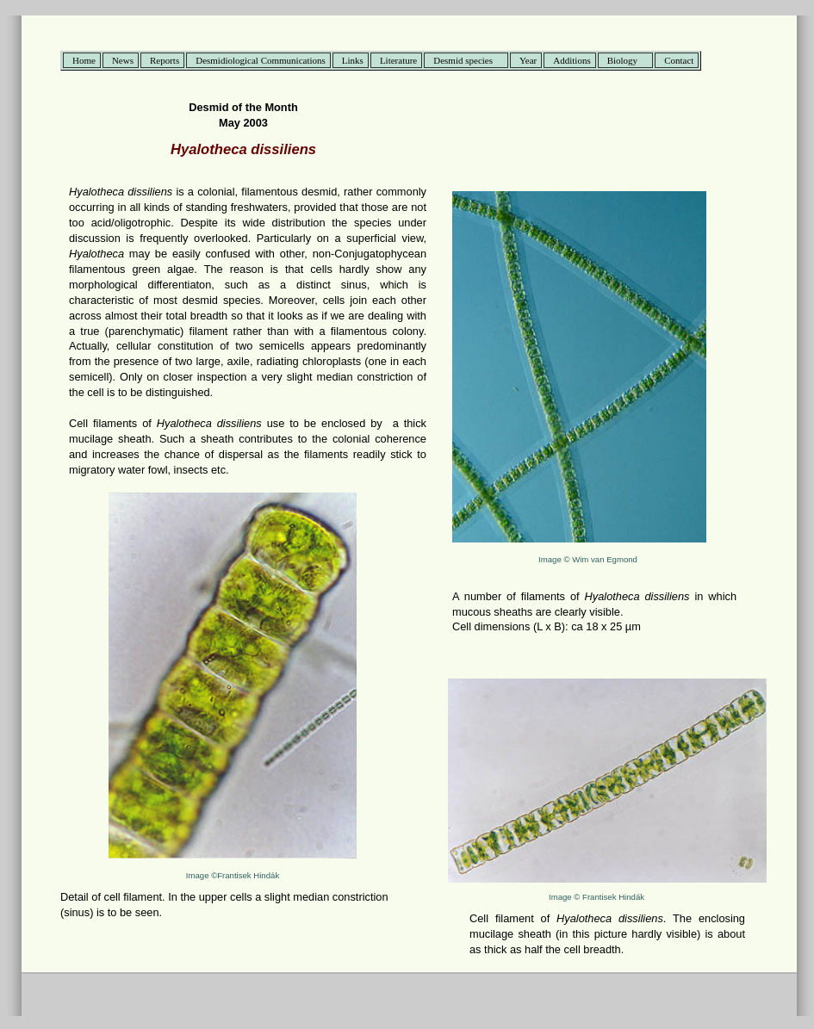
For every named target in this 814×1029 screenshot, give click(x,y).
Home (84, 60)
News (123, 60)
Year (528, 60)
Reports (164, 60)
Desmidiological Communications (261, 60)
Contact (678, 60)
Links (353, 60)
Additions (571, 60)
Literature (398, 60)
